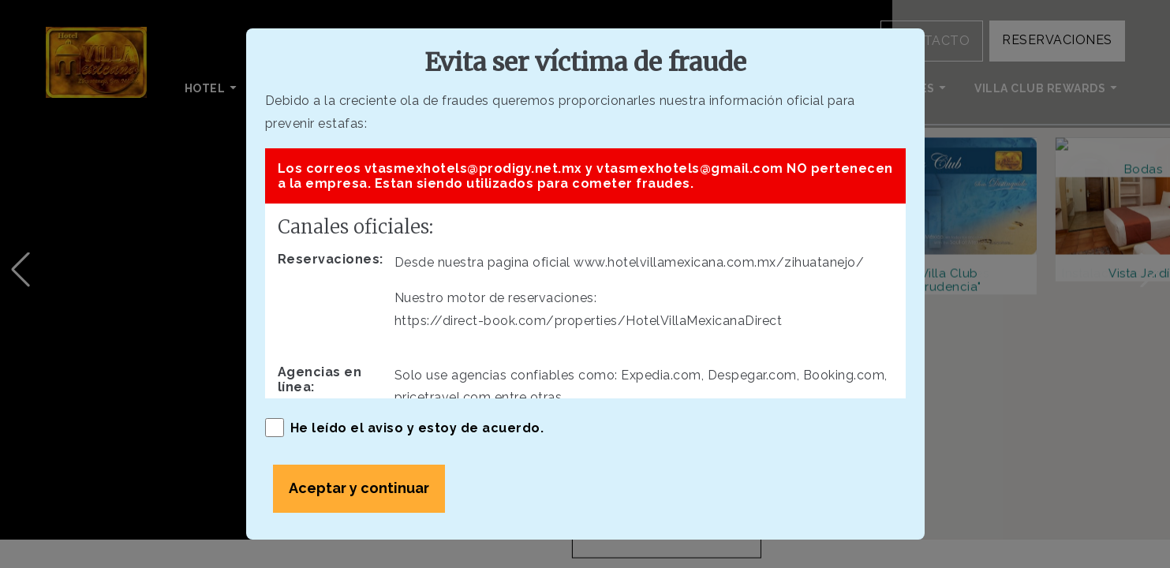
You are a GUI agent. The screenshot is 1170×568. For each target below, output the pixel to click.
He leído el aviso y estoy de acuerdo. (404, 427)
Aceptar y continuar (359, 488)
